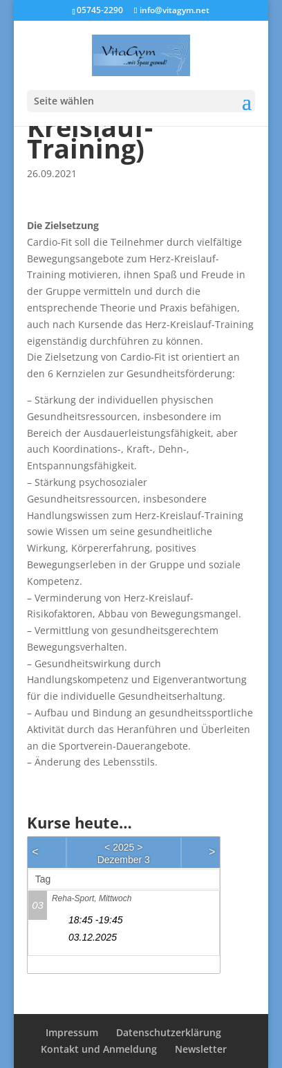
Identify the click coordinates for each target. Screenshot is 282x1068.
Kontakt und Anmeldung (99, 1049)
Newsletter (201, 1049)
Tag (43, 879)
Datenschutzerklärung (168, 1032)
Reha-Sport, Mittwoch (91, 898)
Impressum (72, 1032)
